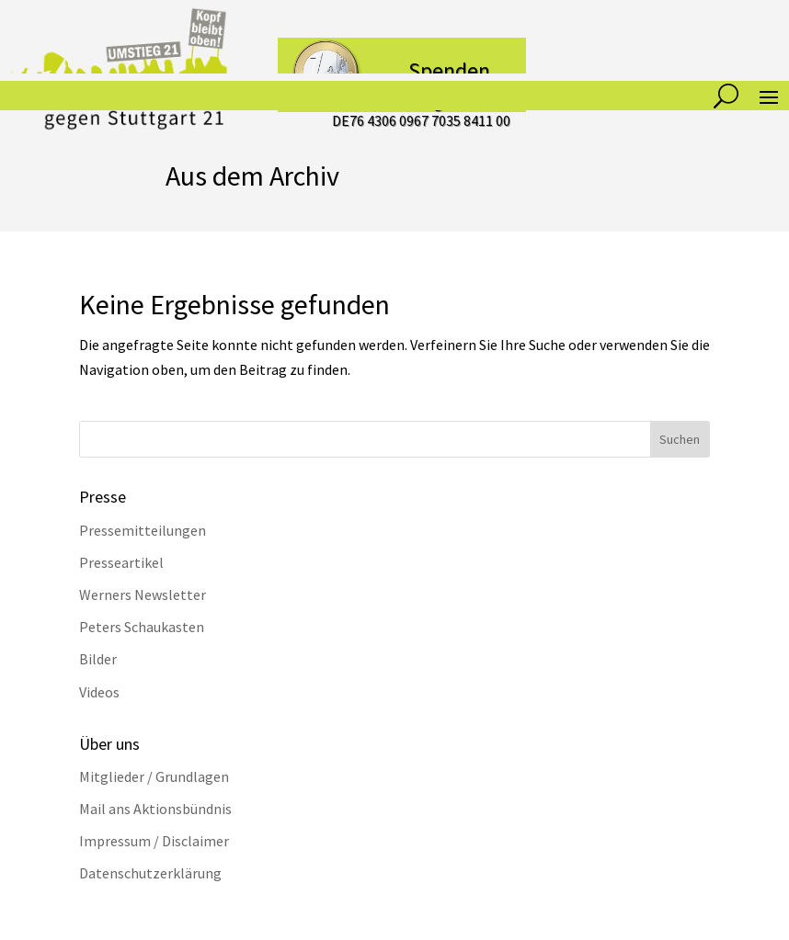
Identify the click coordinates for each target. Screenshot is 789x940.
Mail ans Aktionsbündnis (155, 808)
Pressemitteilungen (142, 530)
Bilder (98, 659)
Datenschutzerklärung (150, 873)
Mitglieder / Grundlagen (154, 776)
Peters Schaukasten (141, 626)
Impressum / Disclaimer (154, 841)
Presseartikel (121, 562)
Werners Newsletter (142, 594)
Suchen (679, 439)
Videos (99, 692)
